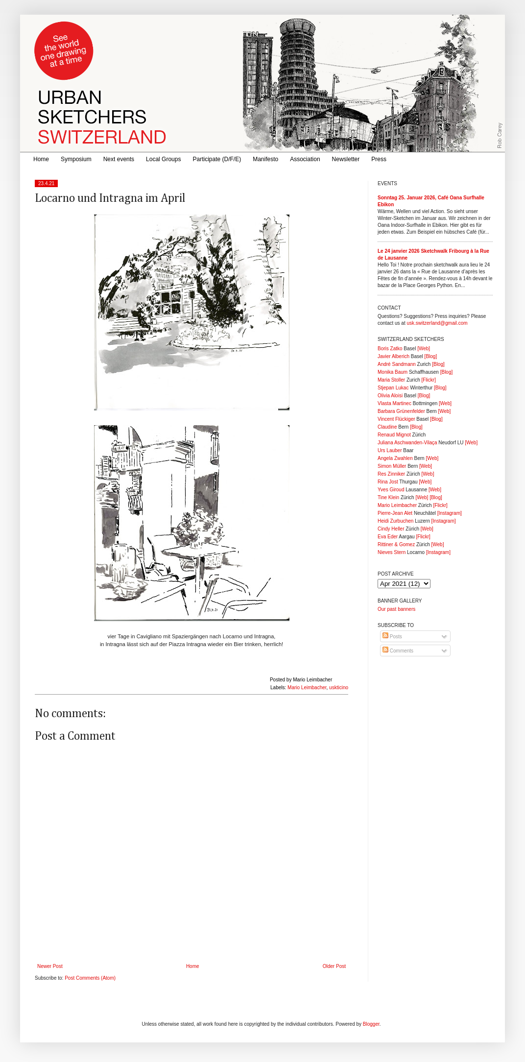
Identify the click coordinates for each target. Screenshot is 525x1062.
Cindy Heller (391, 528)
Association (305, 159)
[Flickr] (428, 380)
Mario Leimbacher (306, 687)
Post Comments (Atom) (90, 978)
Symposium (76, 159)
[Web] (423, 348)
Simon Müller (392, 466)
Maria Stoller (391, 380)
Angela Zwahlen (395, 458)
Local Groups (163, 159)
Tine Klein (388, 497)
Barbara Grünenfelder (401, 411)
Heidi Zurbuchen (395, 521)
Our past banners (396, 609)
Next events (118, 159)
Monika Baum (392, 372)
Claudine (387, 427)
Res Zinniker (391, 474)
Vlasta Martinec (394, 403)
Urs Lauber (390, 450)
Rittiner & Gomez (396, 544)
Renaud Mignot (394, 434)
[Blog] (431, 356)
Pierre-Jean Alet (395, 513)
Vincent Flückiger (396, 419)
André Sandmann (397, 364)
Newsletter (346, 159)
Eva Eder (388, 536)
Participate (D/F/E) (216, 159)
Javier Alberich (393, 356)
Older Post (334, 966)
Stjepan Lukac (393, 387)
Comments (397, 650)
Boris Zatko (390, 348)
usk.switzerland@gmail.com (436, 323)
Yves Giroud (391, 489)
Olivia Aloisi (390, 395)
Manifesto (265, 159)
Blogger (371, 1024)
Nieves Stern (392, 552)
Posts (392, 636)
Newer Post (50, 966)
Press (378, 159)
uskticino (338, 687)
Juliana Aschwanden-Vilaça (407, 442)
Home (41, 159)
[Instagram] (449, 513)
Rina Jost (388, 481)
